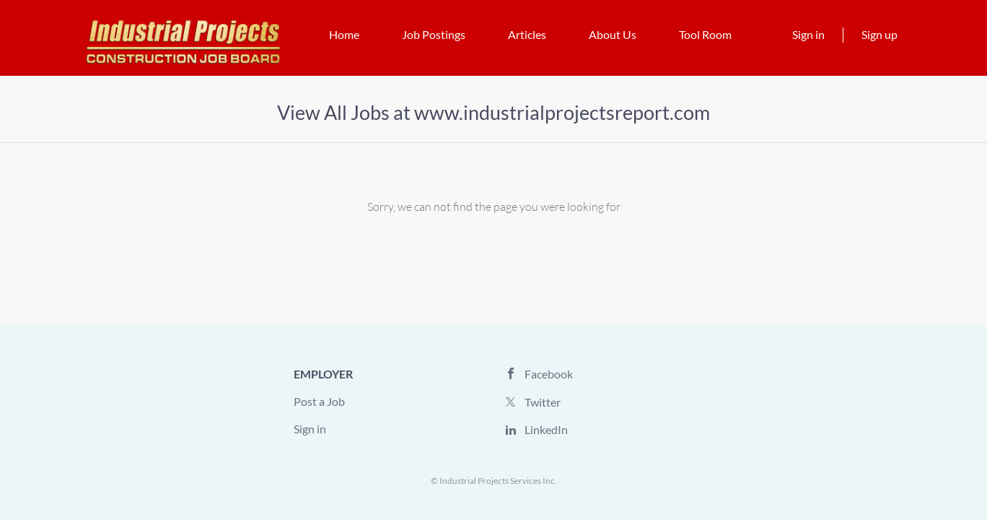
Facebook (549, 374)
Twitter (543, 402)
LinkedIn (546, 429)
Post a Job (319, 401)
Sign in (808, 34)
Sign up (879, 34)
